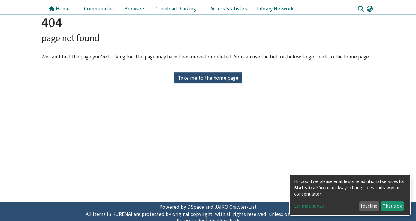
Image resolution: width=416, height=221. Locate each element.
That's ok (392, 206)
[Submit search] (361, 9)
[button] (370, 8)
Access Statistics (228, 8)
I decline (369, 206)
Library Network (275, 8)
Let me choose (309, 206)
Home (59, 8)
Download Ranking (175, 8)
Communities (99, 8)
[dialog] (350, 195)
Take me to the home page (208, 77)
